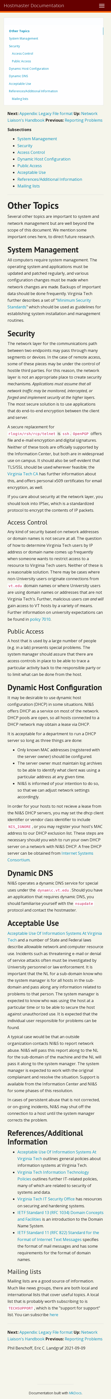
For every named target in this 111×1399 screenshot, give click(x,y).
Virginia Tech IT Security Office (46, 1199)
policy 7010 (40, 619)
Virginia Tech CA (22, 474)
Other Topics (19, 31)
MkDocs (75, 1393)
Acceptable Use (20, 84)
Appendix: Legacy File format (46, 113)
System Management (23, 38)
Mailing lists (20, 99)
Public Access (21, 61)
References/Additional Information (33, 91)
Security (14, 46)
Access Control (22, 53)
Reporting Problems (84, 120)
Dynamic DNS (18, 76)
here (54, 1314)
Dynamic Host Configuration (29, 69)
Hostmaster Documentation (34, 5)
